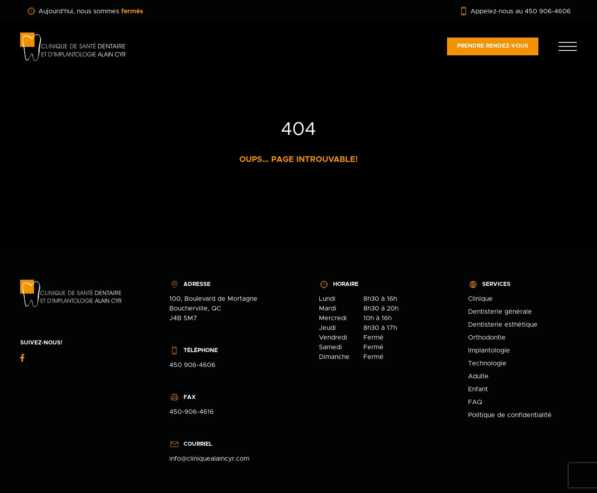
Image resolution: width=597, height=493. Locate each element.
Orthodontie (487, 337)
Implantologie (489, 350)
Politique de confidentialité (510, 415)
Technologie (487, 363)
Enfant (478, 389)
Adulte (478, 376)
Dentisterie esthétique (503, 324)
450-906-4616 (191, 412)
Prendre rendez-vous (492, 46)
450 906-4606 (192, 365)
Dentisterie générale (500, 311)
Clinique (480, 299)
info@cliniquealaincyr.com (209, 458)
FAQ (475, 402)
